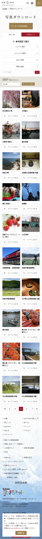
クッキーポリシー (15, 528)
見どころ (6, 423)
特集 (5, 419)
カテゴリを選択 (26, 53)
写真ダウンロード (9, 465)
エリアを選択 (26, 47)
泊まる (5, 430)
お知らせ (6, 457)
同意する (21, 533)
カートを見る (28, 84)
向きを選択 (27, 60)
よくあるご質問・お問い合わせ (14, 469)
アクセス (26, 430)
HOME (4, 9)
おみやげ (6, 426)
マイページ (27, 2)
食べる (25, 423)
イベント (26, 426)
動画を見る (27, 457)
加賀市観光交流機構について (13, 473)
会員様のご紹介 (11, 477)
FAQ (5, 452)
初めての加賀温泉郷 (10, 440)
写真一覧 (11, 34)
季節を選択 (27, 67)
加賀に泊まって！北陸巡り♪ (13, 444)
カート (8, 116)
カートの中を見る (19, 26)
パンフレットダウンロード (13, 461)
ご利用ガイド (30, 34)
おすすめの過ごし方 (30, 419)
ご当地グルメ (8, 448)
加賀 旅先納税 (28, 448)
